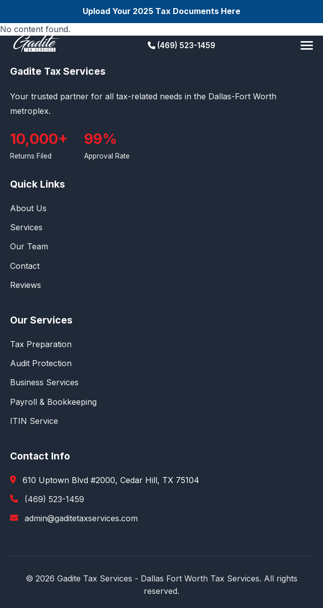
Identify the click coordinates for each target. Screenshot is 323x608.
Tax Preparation (41, 344)
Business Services (44, 382)
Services (26, 227)
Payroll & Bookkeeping (53, 402)
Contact (25, 266)
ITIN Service (34, 421)
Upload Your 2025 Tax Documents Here (161, 11)
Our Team (29, 246)
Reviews (25, 285)
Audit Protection (41, 363)
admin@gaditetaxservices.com (81, 518)
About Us (28, 208)
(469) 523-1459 (181, 45)
